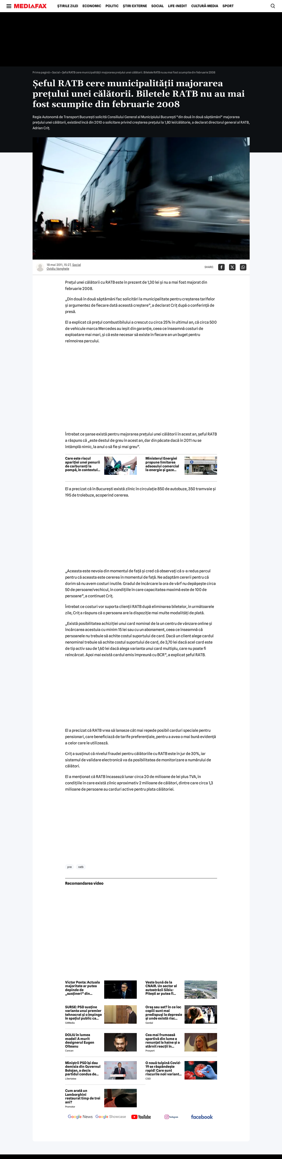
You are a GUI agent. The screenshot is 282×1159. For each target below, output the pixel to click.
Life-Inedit (177, 6)
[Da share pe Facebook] (221, 267)
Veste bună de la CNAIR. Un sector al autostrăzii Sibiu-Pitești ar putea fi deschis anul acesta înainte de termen (161, 988)
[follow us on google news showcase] (111, 1117)
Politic (112, 6)
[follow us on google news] (80, 1117)
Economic (91, 6)
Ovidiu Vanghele (58, 268)
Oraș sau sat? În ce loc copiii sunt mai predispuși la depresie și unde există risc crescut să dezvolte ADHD (163, 1012)
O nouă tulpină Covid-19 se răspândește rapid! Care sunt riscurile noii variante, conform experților (163, 1068)
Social (157, 6)
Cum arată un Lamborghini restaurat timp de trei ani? (82, 1096)
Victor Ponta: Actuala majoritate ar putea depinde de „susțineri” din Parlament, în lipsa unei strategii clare (82, 988)
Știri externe (135, 6)
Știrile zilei (67, 6)
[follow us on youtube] (141, 1117)
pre (69, 867)
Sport (228, 6)
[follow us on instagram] (171, 1117)
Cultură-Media (204, 6)
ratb (81, 867)
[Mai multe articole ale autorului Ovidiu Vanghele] (40, 267)
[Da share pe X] (232, 267)
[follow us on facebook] (202, 1117)
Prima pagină (41, 72)
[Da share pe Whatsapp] (243, 267)
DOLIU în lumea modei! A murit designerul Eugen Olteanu (79, 1040)
